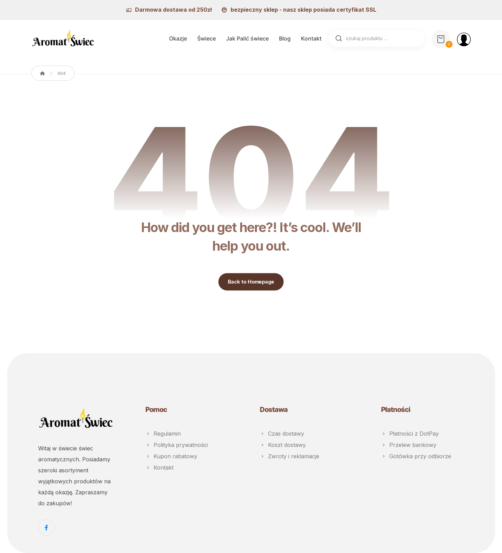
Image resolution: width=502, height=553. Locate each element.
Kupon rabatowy (171, 455)
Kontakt (159, 466)
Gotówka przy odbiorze (416, 455)
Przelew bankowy (408, 444)
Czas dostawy (282, 433)
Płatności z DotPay (410, 433)
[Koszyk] (441, 38)
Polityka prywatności (176, 444)
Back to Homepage (251, 282)
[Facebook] (46, 527)
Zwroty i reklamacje (289, 455)
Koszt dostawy (283, 444)
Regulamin (163, 433)
